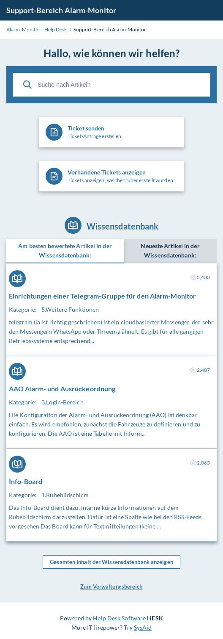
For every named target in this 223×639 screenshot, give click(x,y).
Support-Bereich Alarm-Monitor (61, 10)
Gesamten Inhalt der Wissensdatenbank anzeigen (111, 562)
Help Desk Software (119, 618)
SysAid (143, 627)
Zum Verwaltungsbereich (111, 586)
